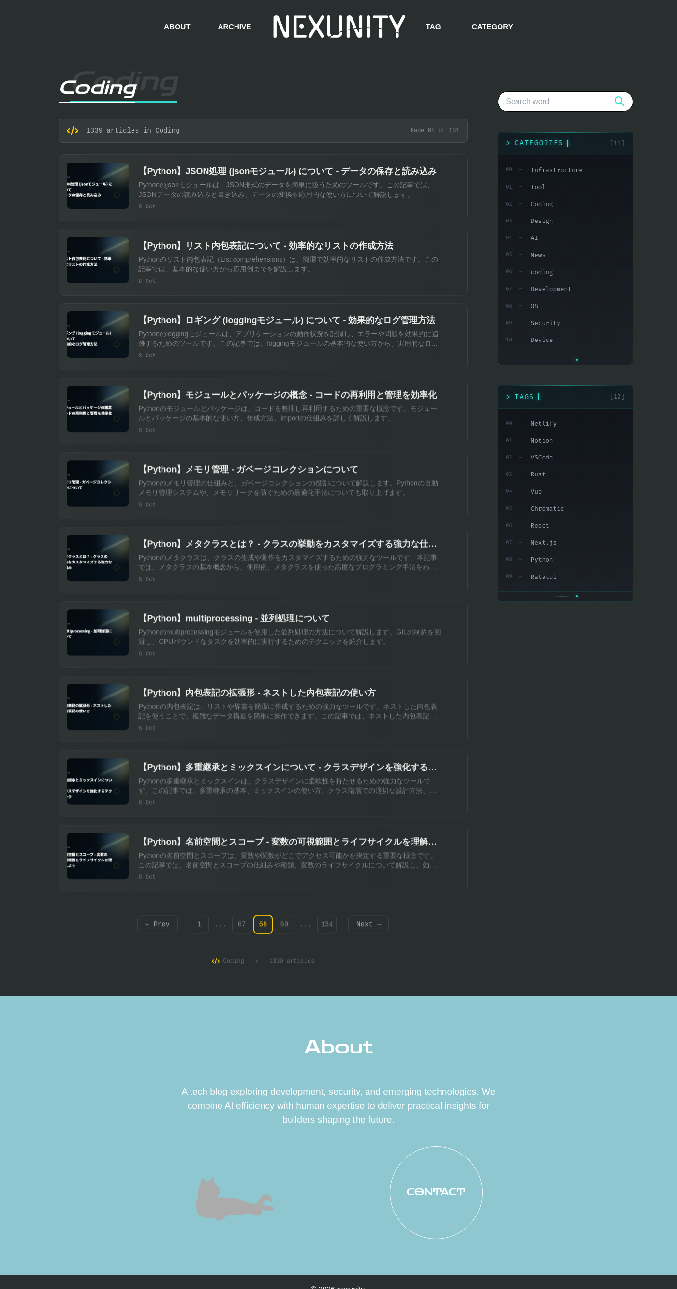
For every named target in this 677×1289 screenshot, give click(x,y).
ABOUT (177, 26)
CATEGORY (492, 26)
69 (284, 928)
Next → (368, 928)
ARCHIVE (234, 26)
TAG (433, 26)
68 (263, 928)
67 (242, 928)
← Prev (158, 928)
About (338, 1047)
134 (327, 928)
